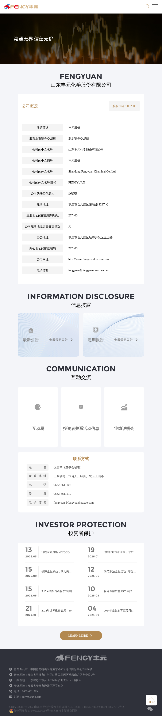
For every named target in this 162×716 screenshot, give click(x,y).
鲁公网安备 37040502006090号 (29, 711)
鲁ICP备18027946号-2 (111, 706)
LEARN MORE (81, 635)
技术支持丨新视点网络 (64, 710)
